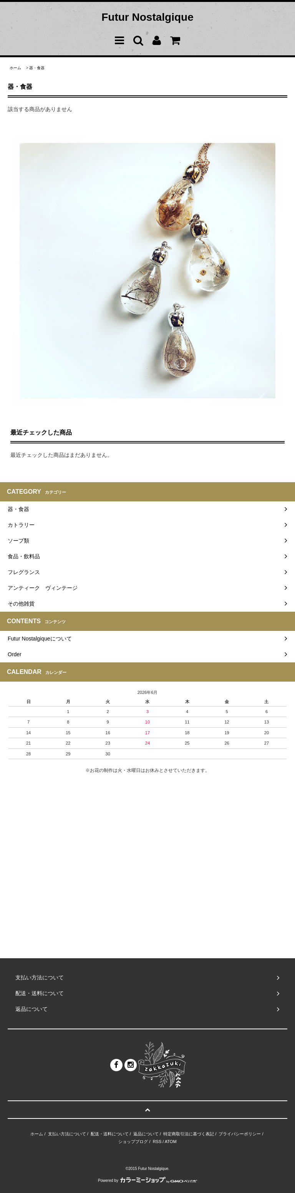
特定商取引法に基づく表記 (188, 1134)
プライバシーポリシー (240, 1134)
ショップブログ (133, 1141)
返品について (146, 1134)
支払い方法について (67, 1134)
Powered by (147, 1180)
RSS (157, 1141)
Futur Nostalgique (147, 17)
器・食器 (37, 68)
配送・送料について (110, 1134)
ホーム (15, 68)
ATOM (171, 1141)
